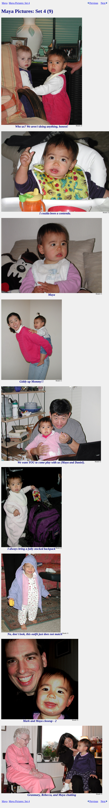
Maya (4, 3)
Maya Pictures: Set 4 (19, 3)
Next (103, 3)
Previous (93, 3)
